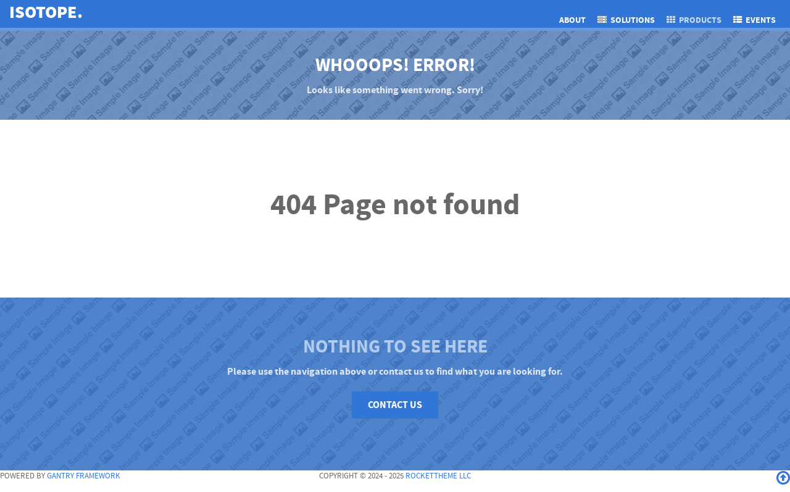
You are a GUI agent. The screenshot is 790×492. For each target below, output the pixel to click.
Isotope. (46, 12)
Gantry (83, 476)
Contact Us (395, 405)
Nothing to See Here (395, 346)
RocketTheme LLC (438, 476)
